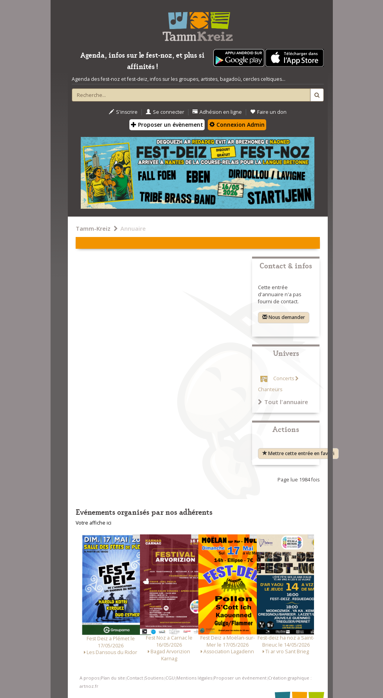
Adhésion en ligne (217, 112)
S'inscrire (123, 112)
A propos (89, 678)
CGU (170, 678)
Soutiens (154, 678)
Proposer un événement (240, 678)
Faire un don (268, 112)
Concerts (283, 378)
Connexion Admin (237, 124)
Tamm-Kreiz (93, 228)
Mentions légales (194, 678)
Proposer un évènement (167, 124)
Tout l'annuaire (283, 402)
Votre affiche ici (93, 522)
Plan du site (113, 678)
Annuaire (133, 228)
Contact (135, 678)
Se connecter (165, 112)
